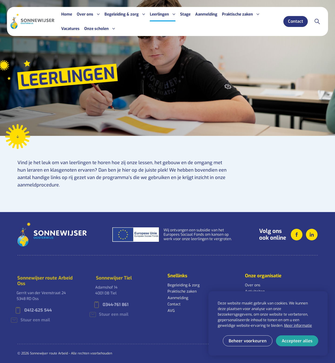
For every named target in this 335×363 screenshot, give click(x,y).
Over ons (252, 285)
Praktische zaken (182, 291)
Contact (174, 304)
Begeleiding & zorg (184, 285)
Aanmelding (178, 297)
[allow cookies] (297, 340)
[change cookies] (247, 340)
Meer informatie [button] (298, 325)
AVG (171, 310)
